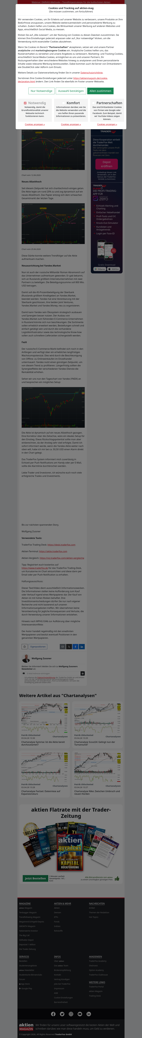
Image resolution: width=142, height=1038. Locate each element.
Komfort (73, 103)
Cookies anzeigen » (35, 124)
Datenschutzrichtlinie (92, 72)
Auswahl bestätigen (71, 91)
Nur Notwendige (41, 91)
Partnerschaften (109, 103)
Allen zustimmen (100, 91)
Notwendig (37, 103)
